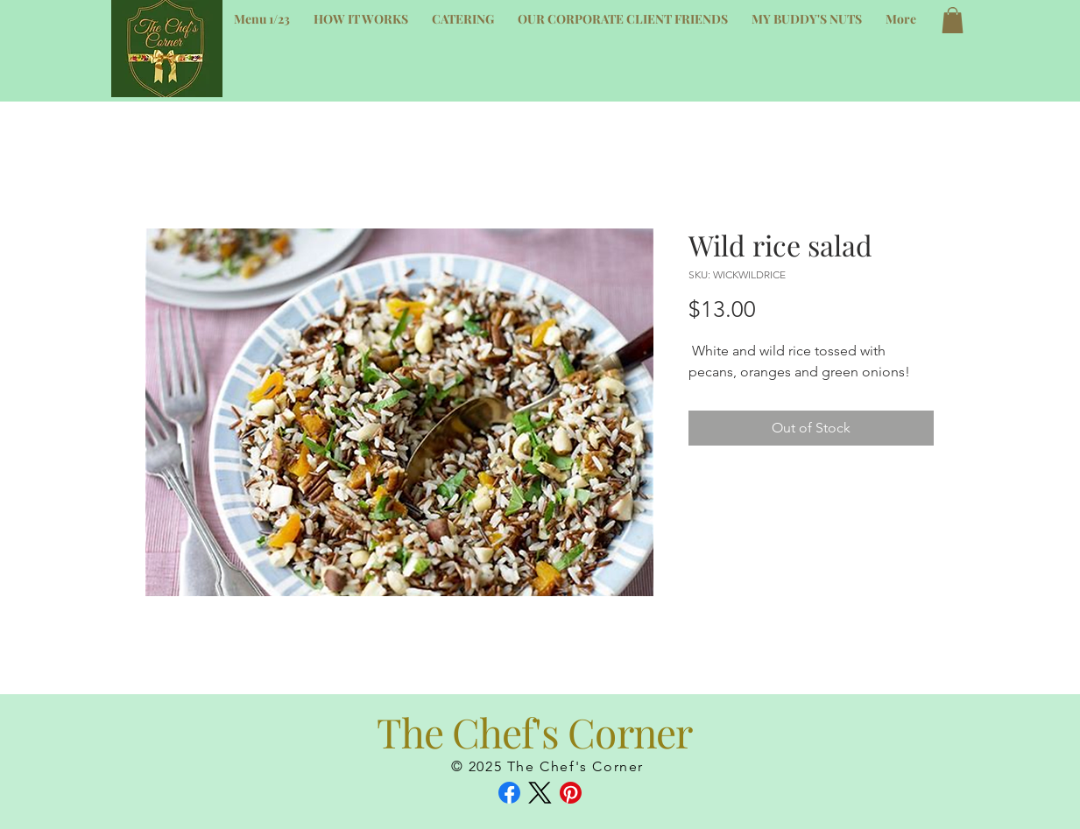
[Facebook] (509, 793)
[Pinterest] (571, 793)
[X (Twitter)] (540, 793)
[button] (953, 20)
